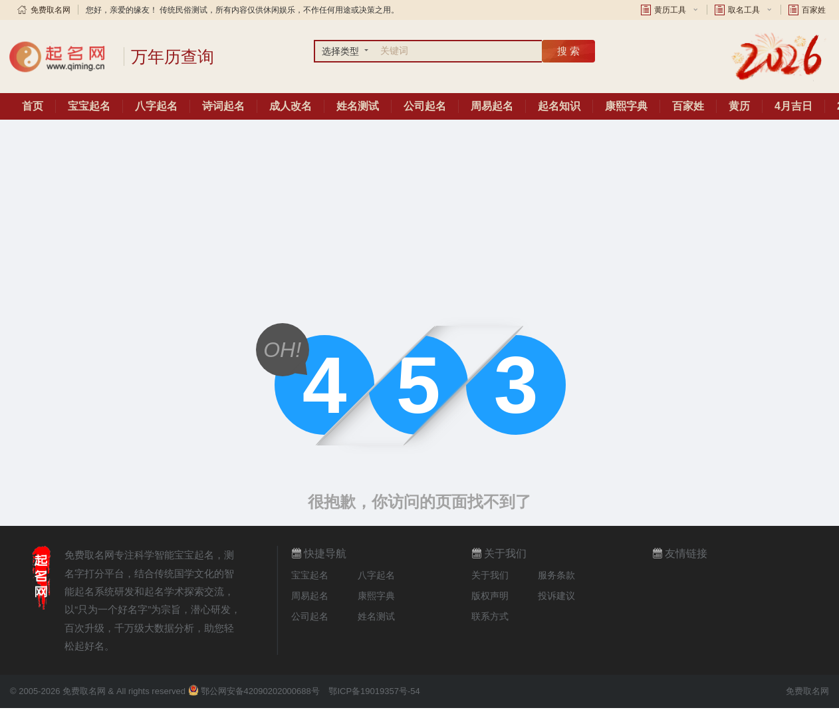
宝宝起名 (89, 106)
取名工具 (744, 10)
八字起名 (156, 106)
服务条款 (556, 575)
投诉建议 (556, 595)
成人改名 (290, 106)
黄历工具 (670, 10)
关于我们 (490, 575)
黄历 (739, 106)
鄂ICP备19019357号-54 (374, 691)
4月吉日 (793, 106)
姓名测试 (357, 106)
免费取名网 (50, 10)
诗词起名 (223, 106)
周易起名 (492, 106)
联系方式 (490, 616)
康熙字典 (626, 106)
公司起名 (425, 106)
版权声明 (490, 595)
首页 (32, 106)
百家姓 (814, 10)
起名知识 (559, 106)
